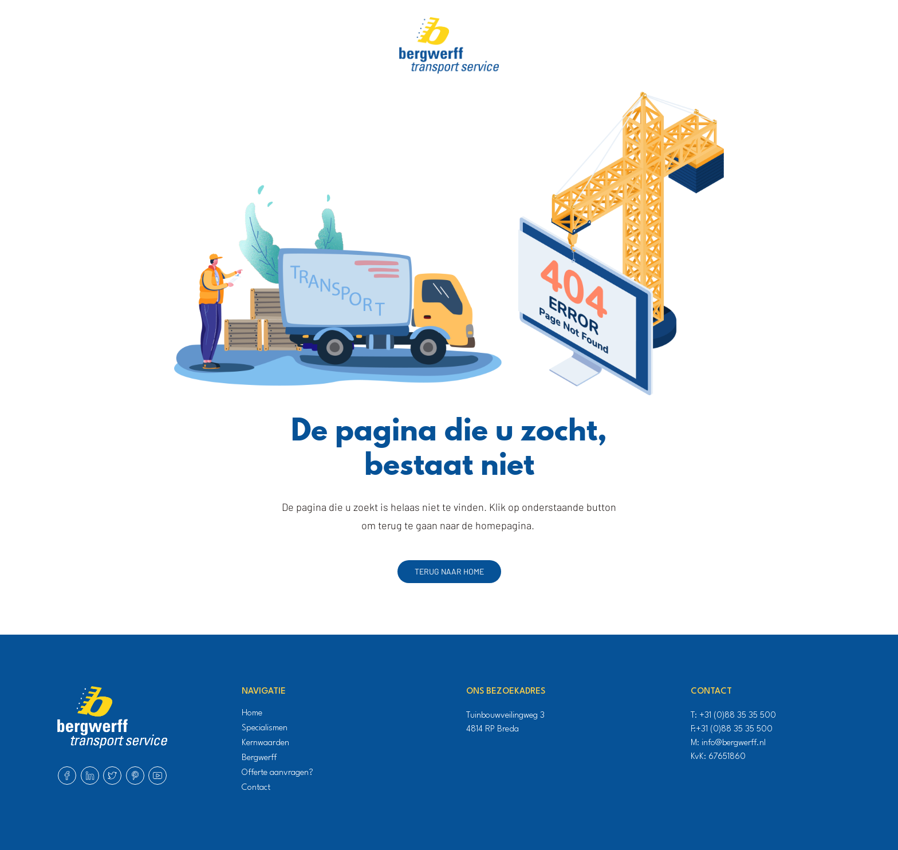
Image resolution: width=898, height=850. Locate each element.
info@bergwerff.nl (734, 743)
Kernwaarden (265, 743)
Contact (256, 788)
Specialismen (264, 728)
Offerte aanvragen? (277, 773)
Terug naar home (449, 571)
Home (252, 713)
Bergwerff (259, 758)
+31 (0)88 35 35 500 (737, 715)
